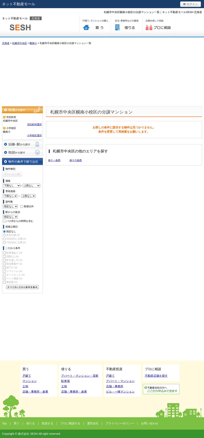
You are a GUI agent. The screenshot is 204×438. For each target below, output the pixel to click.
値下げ (11, 267)
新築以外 (29, 206)
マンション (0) (12, 174)
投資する (47, 423)
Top (4, 423)
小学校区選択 (34, 135)
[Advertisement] (102, 75)
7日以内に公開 (16, 242)
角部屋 (11, 282)
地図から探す (22, 152)
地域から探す (22, 109)
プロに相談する (158, 26)
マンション (29, 381)
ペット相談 (14, 278)
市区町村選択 (34, 124)
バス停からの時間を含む (19, 221)
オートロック (15, 274)
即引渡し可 (14, 260)
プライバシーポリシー (119, 423)
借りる (126, 26)
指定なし (11, 231)
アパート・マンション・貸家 (79, 375)
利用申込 (161, 389)
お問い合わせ (149, 423)
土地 (25, 386)
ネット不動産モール (18, 4)
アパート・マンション (120, 381)
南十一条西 (54, 160)
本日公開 (13, 235)
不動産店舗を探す (156, 375)
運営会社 (93, 423)
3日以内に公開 (16, 238)
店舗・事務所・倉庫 (35, 391)
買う (95, 26)
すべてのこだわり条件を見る (22, 287)
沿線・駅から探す (22, 144)
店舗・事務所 (114, 386)
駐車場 (65, 381)
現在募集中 (14, 263)
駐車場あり (14, 252)
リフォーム (14, 271)
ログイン (190, 4)
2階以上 (12, 256)
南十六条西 (76, 160)
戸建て (26, 375)
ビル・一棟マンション (120, 391)
